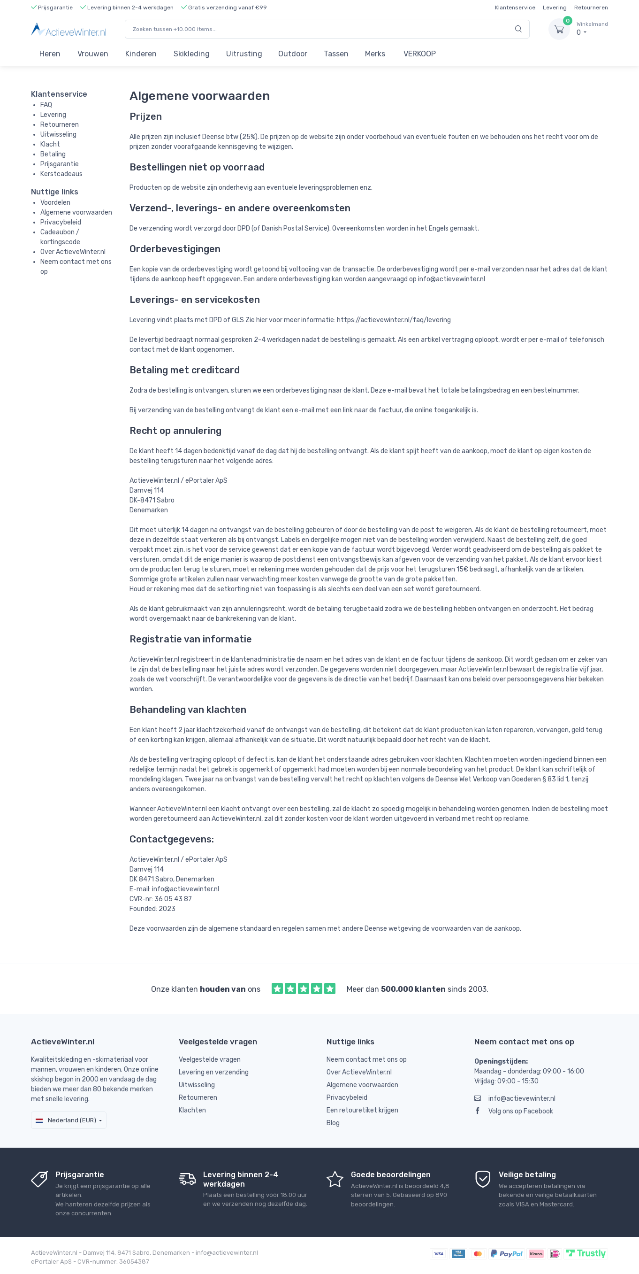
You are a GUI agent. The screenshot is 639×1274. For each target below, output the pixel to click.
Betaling (53, 154)
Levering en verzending (214, 1072)
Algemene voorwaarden (76, 212)
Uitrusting (244, 53)
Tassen (336, 53)
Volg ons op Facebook (513, 1111)
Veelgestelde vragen (210, 1060)
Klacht (50, 144)
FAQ (46, 105)
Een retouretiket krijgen (362, 1110)
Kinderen (141, 53)
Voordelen (55, 203)
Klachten (192, 1110)
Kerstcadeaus (61, 174)
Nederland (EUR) (66, 1120)
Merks (375, 53)
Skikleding (192, 53)
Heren (50, 53)
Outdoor (292, 53)
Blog (333, 1123)
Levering (555, 7)
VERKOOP (419, 53)
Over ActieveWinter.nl (73, 252)
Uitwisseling (58, 135)
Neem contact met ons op (367, 1060)
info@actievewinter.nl (514, 1099)
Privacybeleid (60, 222)
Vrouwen (92, 53)
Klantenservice (515, 7)
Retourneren (591, 7)
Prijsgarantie (59, 164)
